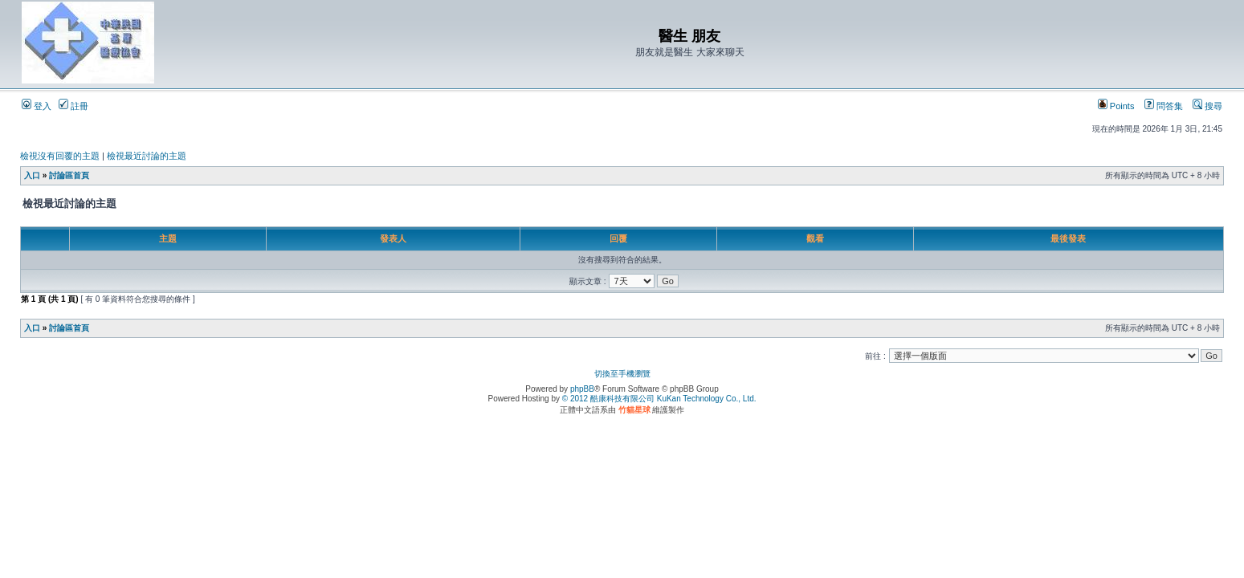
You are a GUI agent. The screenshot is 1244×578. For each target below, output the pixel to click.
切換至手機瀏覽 (622, 373)
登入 (36, 106)
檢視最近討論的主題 (146, 156)
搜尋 (1207, 106)
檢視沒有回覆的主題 (60, 156)
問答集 (1163, 106)
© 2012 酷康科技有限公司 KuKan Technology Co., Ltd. (659, 398)
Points (1116, 106)
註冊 (73, 106)
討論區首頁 (69, 175)
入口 (32, 175)
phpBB (582, 389)
